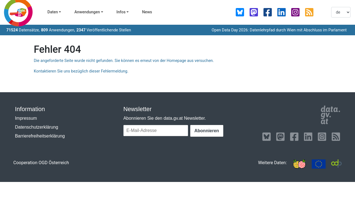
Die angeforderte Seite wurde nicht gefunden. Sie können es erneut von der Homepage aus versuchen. (124, 60)
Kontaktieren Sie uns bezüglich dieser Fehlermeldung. (81, 71)
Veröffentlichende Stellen (103, 30)
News (147, 12)
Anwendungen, (58, 30)
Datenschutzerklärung (36, 127)
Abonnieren (206, 130)
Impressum (26, 118)
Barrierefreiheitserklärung (40, 136)
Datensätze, (23, 30)
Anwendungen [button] (87, 12)
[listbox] (341, 12)
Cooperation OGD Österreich (41, 162)
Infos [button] (121, 12)
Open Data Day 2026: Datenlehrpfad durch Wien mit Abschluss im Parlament (279, 30)
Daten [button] (52, 12)
